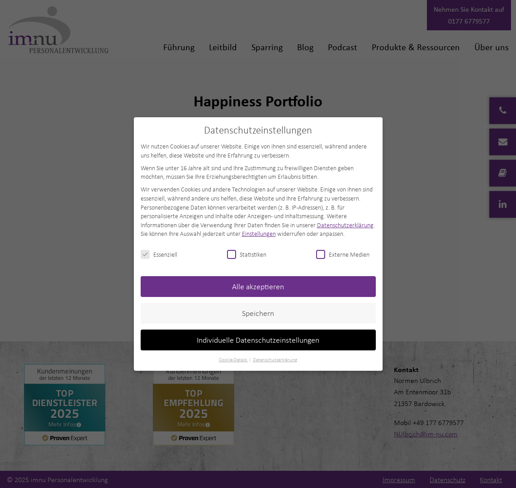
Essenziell (159, 254)
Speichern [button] (258, 313)
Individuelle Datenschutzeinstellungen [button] (258, 340)
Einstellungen (259, 233)
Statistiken (246, 254)
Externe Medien (342, 254)
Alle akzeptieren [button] (258, 286)
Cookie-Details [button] (233, 359)
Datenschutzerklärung (345, 224)
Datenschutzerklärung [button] (275, 359)
